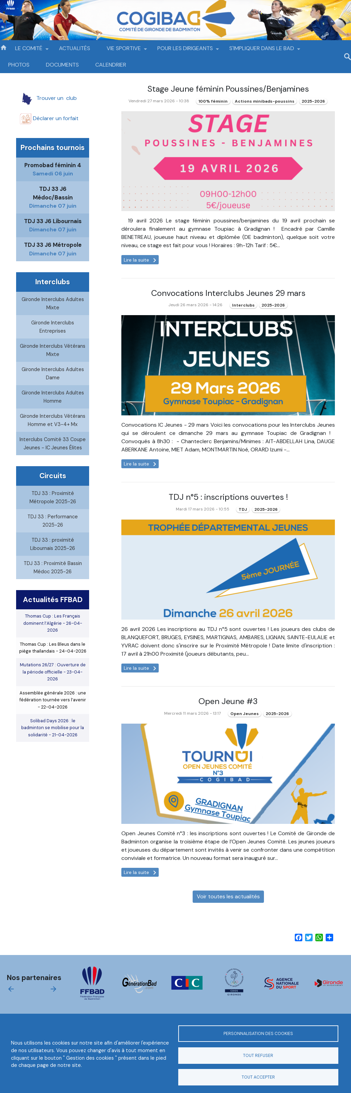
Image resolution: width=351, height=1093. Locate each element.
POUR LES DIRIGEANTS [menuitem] (185, 51)
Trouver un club (53, 98)
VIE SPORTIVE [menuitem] (123, 51)
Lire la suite (141, 260)
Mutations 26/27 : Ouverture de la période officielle (53, 687)
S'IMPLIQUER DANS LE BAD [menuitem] (261, 51)
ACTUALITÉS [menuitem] (74, 48)
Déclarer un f (52, 118)
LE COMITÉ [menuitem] (29, 51)
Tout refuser (258, 1055)
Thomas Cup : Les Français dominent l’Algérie (52, 638)
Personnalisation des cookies (258, 1033)
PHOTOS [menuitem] (18, 64)
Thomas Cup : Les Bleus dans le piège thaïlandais (52, 662)
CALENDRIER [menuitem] (110, 64)
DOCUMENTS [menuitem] (62, 64)
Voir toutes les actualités (228, 910)
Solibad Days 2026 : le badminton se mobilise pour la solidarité (52, 742)
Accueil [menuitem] (3, 47)
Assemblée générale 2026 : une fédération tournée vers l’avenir (53, 714)
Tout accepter (258, 1077)
